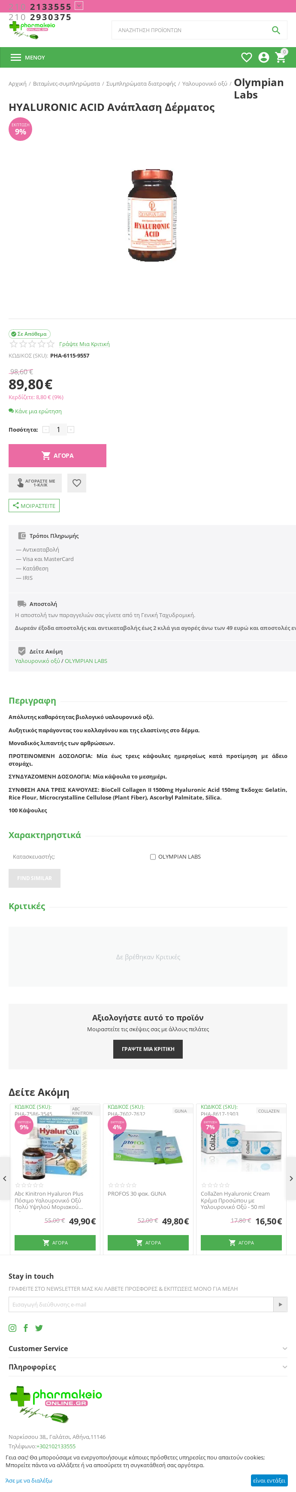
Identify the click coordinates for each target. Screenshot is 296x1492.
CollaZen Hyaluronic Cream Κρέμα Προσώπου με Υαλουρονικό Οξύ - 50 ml (235, 1201)
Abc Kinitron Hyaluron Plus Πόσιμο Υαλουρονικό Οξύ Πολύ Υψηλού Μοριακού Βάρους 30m (49, 1201)
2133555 (40, 7)
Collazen (269, 1111)
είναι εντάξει (269, 1480)
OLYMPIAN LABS (86, 661)
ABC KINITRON (82, 1111)
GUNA (181, 1111)
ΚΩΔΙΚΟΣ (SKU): (28, 355)
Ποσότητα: (23, 429)
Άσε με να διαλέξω (29, 1480)
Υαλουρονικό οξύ (37, 661)
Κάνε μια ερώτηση (35, 411)
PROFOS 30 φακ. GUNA (137, 1194)
